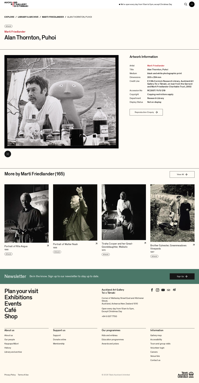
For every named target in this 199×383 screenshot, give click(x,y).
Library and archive (13, 351)
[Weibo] (174, 290)
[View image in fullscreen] (7, 154)
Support (57, 335)
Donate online (59, 339)
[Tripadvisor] (168, 290)
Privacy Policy (10, 375)
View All (182, 174)
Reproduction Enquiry (146, 112)
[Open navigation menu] (192, 4)
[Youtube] (163, 290)
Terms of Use (23, 375)
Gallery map (156, 335)
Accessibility (156, 339)
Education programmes (113, 339)
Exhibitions (18, 297)
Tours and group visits (160, 343)
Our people (9, 339)
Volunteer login (157, 347)
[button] (26, 221)
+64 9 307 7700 (109, 316)
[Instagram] (157, 290)
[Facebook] (152, 290)
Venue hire (155, 356)
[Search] (185, 4)
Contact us (155, 360)
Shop (11, 316)
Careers (154, 351)
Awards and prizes (110, 343)
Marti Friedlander (14, 32)
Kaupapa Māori (11, 343)
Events (12, 304)
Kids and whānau (109, 335)
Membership (59, 343)
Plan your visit (21, 291)
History (7, 347)
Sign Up (182, 276)
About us (8, 335)
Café (10, 310)
